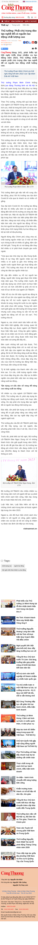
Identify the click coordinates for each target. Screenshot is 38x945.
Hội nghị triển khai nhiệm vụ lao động (14, 570)
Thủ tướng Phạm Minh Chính (15, 83)
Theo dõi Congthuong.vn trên (11, 42)
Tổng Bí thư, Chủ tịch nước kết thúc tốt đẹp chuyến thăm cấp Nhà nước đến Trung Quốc (25, 804)
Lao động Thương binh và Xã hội (20, 85)
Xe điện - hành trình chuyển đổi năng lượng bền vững (26, 780)
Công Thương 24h (17, 21)
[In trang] (36, 48)
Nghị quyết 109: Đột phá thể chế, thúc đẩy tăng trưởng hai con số (26, 648)
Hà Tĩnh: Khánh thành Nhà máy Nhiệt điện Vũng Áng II (25, 620)
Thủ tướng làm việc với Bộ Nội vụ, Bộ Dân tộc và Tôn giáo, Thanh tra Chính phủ (26, 818)
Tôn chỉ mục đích (26, 893)
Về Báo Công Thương (9, 891)
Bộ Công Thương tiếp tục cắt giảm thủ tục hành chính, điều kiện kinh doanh (25, 706)
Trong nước (16, 25)
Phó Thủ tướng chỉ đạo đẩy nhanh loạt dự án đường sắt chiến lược (26, 755)
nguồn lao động (19, 566)
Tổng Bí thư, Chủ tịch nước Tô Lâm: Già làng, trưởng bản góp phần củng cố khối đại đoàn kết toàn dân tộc (26, 662)
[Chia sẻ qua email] (33, 49)
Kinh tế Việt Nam (23, 13)
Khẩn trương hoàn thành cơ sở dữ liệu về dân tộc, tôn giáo (26, 791)
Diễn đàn (26, 25)
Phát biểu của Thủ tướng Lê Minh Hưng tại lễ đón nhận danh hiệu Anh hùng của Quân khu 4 (26, 606)
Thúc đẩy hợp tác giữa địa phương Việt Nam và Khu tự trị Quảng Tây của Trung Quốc (26, 857)
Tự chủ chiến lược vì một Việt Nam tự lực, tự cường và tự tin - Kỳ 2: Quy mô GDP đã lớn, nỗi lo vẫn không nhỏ (26, 690)
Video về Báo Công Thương (26, 891)
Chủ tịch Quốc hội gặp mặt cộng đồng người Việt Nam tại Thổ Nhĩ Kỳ (26, 743)
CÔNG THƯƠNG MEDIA (9, 13)
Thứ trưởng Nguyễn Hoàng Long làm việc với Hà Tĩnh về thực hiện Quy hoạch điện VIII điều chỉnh (25, 634)
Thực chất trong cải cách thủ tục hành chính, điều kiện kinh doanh (25, 767)
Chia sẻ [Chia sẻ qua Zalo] (4, 48)
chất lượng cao (7, 566)
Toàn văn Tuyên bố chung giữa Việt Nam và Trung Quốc (25, 830)
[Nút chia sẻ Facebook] (16, 49)
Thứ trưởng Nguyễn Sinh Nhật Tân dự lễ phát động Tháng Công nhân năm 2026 (26, 843)
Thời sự (6, 21)
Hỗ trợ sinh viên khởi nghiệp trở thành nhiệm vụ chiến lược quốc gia (26, 676)
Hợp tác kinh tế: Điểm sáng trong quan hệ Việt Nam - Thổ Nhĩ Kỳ (25, 732)
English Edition (31, 1)
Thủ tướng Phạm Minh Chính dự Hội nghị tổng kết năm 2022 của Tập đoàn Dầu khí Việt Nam (19, 73)
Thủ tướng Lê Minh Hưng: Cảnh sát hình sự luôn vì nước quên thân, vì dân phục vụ (25, 720)
